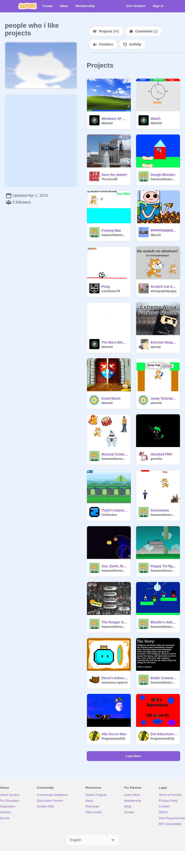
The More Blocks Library (114, 342)
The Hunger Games (114, 622)
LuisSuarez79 (110, 291)
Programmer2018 (113, 738)
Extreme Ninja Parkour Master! (164, 342)
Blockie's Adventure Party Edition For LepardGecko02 (164, 622)
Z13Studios (109, 515)
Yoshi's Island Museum (114, 510)
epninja (156, 347)
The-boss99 (109, 179)
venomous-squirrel (114, 682)
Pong (105, 286)
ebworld (106, 403)
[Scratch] (27, 6)
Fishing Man (111, 230)
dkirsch (156, 235)
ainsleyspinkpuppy (164, 291)
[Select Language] (92, 840)
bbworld (107, 123)
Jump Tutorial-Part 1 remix (164, 398)
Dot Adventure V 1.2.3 (164, 734)
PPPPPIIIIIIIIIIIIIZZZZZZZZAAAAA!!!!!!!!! (164, 230)
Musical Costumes (114, 454)
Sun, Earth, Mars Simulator (114, 566)
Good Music (111, 398)
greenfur (156, 459)
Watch (155, 119)
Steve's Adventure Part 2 (114, 678)
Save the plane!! (114, 175)
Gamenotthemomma (164, 179)
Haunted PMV (161, 454)
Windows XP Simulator (114, 119)
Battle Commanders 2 (164, 678)
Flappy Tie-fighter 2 (164, 566)
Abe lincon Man (113, 734)
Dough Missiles (163, 175)
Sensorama (160, 510)
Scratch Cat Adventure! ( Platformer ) (164, 286)
